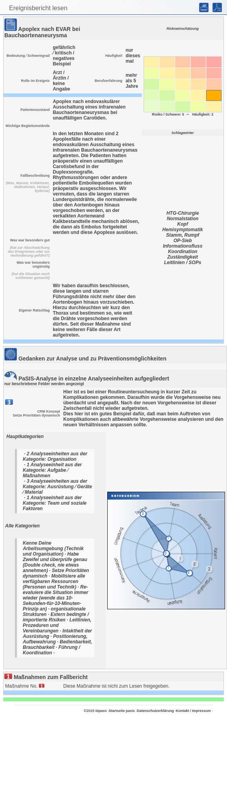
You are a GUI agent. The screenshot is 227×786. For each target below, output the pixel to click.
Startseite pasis (122, 711)
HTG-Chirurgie (183, 213)
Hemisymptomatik (182, 229)
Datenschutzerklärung (155, 711)
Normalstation (183, 218)
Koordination (183, 251)
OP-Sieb (183, 240)
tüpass (101, 711)
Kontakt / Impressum (193, 711)
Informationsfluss (183, 246)
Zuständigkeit (182, 257)
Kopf (182, 224)
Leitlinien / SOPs (182, 262)
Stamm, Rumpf (183, 235)
